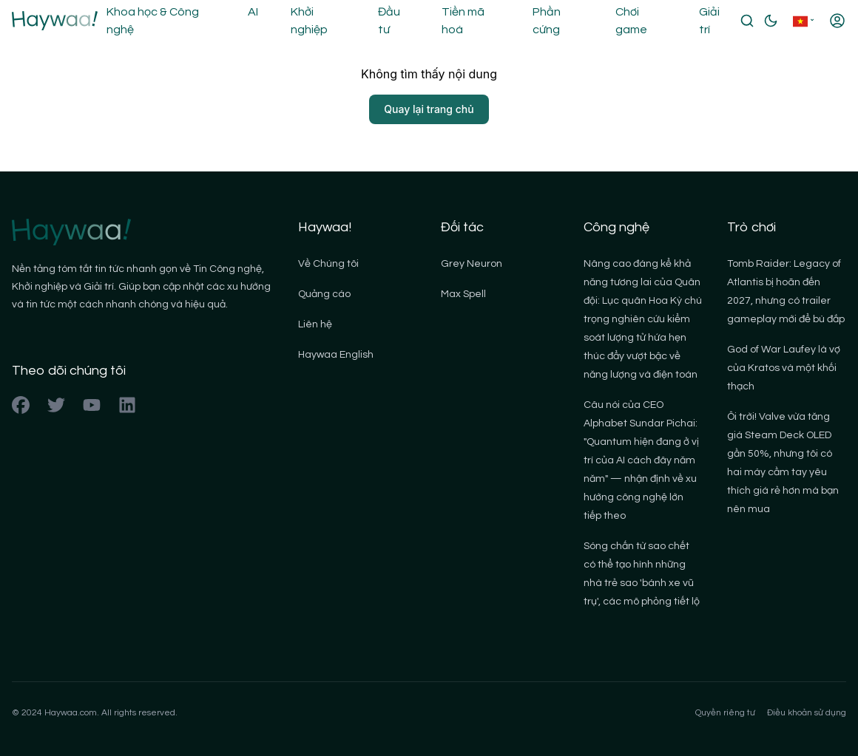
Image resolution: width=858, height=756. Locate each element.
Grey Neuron (471, 264)
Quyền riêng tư (725, 713)
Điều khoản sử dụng (806, 713)
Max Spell (463, 294)
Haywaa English (336, 355)
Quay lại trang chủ (428, 109)
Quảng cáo (324, 294)
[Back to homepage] (55, 20)
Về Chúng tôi (328, 264)
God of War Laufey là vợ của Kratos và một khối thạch (783, 368)
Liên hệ (315, 324)
